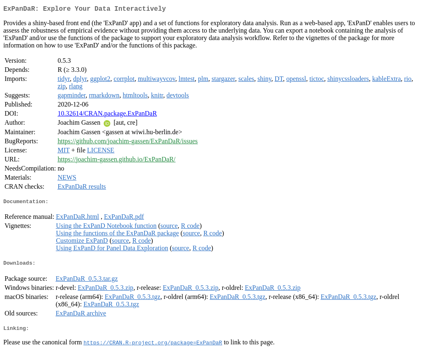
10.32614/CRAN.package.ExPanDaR (107, 115)
